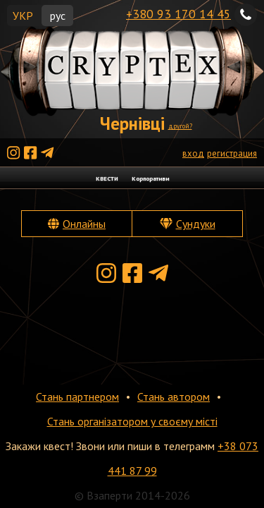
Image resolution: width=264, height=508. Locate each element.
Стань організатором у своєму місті (132, 421)
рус (57, 15)
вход (193, 153)
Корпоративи (150, 178)
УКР (23, 15)
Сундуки (195, 224)
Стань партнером (77, 396)
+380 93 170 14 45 (178, 14)
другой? (180, 126)
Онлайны (84, 224)
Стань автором (173, 396)
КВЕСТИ (107, 178)
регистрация (232, 153)
